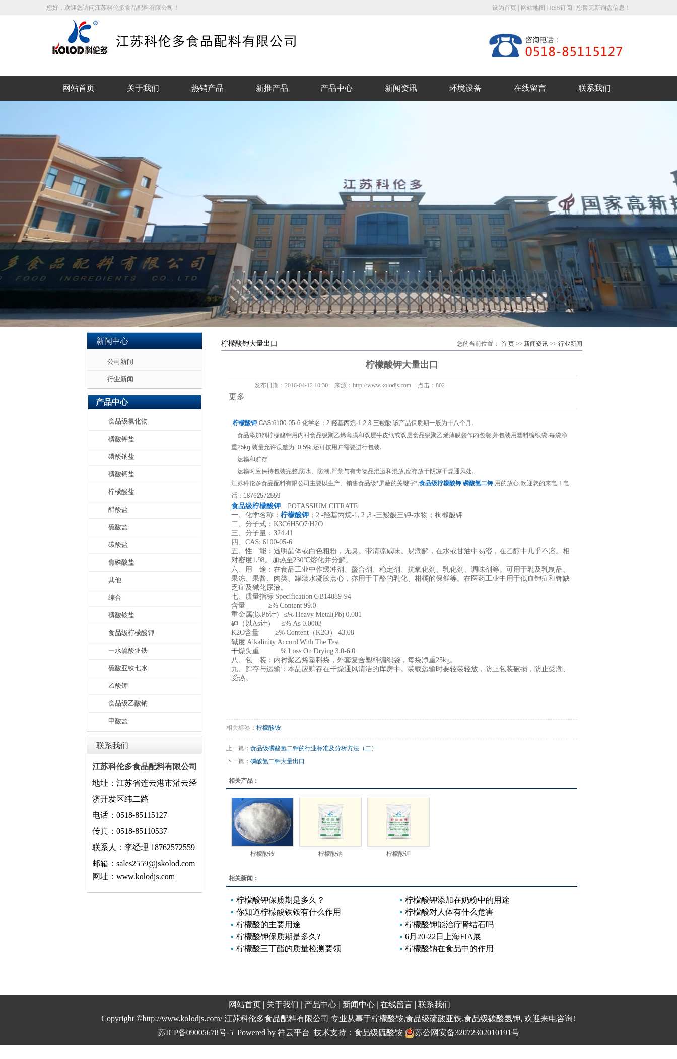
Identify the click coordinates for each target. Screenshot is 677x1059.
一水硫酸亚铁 (128, 650)
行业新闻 (120, 379)
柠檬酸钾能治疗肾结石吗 (449, 924)
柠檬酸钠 (330, 853)
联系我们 (594, 88)
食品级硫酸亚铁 (433, 1018)
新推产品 (272, 88)
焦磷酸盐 (121, 562)
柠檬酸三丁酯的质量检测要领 (288, 948)
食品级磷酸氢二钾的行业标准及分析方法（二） (313, 748)
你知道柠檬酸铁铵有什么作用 (288, 912)
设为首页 (504, 7)
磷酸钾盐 (121, 439)
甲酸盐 (118, 721)
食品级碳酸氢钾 (492, 1018)
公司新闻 (120, 361)
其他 (114, 580)
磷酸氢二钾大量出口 (277, 761)
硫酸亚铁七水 (128, 668)
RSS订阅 (560, 7)
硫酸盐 (118, 527)
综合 (114, 597)
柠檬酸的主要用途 (268, 924)
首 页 (507, 343)
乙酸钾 (118, 685)
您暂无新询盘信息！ (603, 7)
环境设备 (465, 88)
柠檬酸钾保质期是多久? (278, 936)
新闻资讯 (401, 88)
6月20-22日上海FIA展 (443, 936)
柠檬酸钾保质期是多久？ (280, 900)
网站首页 (78, 88)
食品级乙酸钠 (128, 703)
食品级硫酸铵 (378, 1032)
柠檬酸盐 (121, 492)
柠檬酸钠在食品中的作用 (449, 948)
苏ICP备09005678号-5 (195, 1032)
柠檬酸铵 (268, 727)
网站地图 (533, 7)
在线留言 (530, 88)
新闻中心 (359, 1004)
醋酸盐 (118, 509)
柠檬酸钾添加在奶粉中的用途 (457, 900)
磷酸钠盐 (121, 456)
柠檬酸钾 (398, 853)
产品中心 (336, 88)
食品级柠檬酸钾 (131, 633)
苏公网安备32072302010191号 (461, 1032)
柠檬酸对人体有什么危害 (449, 912)
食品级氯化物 (128, 421)
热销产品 (207, 88)
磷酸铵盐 (121, 615)
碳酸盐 (118, 544)
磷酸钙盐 (121, 474)
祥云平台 (294, 1032)
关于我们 (143, 88)
